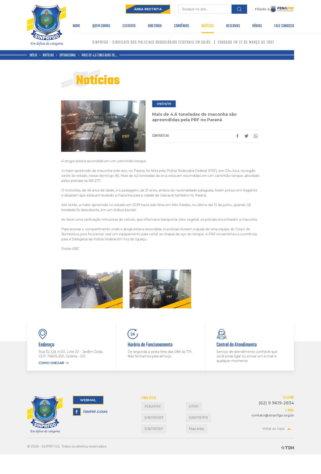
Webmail (88, 400)
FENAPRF (149, 404)
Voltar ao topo (273, 428)
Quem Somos (101, 26)
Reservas (233, 26)
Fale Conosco (284, 26)
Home (76, 26)
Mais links (193, 416)
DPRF (191, 404)
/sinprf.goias (90, 412)
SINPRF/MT (150, 410)
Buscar (239, 9)
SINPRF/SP (150, 416)
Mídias (257, 26)
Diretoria (155, 26)
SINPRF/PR (195, 410)
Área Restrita (137, 9)
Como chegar (51, 363)
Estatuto (129, 26)
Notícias (207, 26)
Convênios (181, 26)
